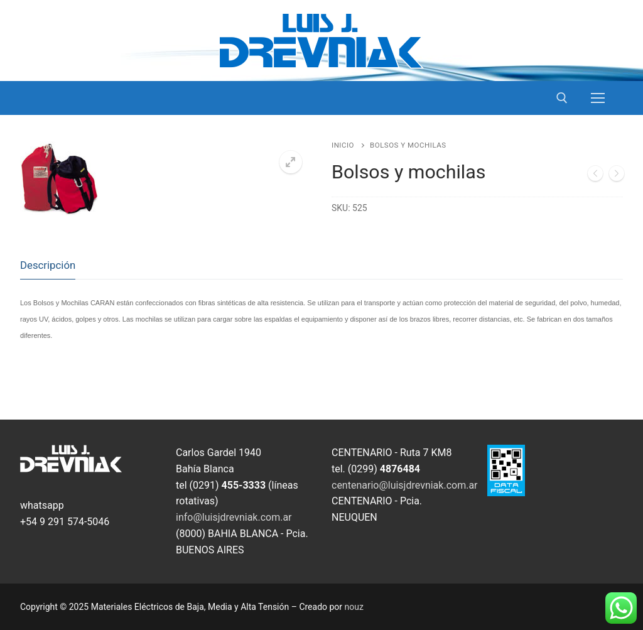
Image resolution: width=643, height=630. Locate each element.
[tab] (47, 265)
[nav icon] (598, 98)
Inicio (343, 145)
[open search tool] (562, 98)
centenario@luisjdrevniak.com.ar (405, 485)
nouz (354, 607)
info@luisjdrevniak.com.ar (234, 517)
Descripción (47, 265)
